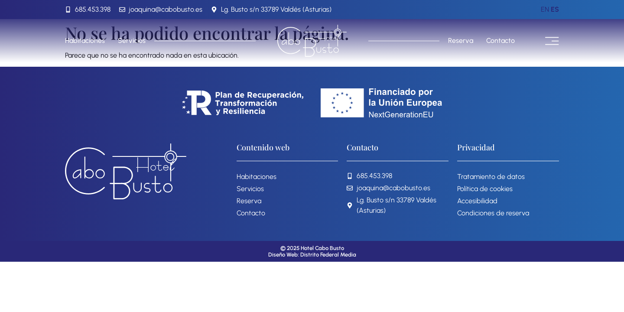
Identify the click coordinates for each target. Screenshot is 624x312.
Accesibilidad (477, 201)
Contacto (500, 40)
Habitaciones (85, 40)
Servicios (132, 40)
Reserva (460, 40)
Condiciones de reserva (493, 213)
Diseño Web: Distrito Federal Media (312, 254)
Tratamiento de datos (491, 176)
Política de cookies (485, 189)
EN (545, 9)
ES (555, 9)
